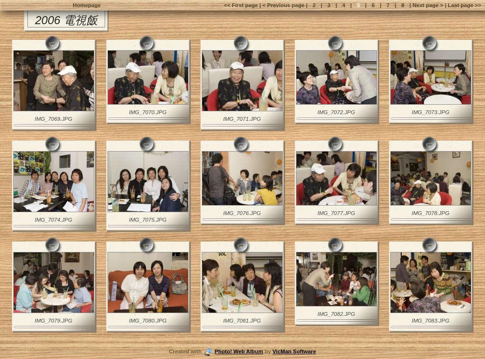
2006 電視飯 (66, 20)
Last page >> (463, 5)
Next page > (428, 5)
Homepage (87, 5)
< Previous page (284, 5)
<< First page (242, 5)
